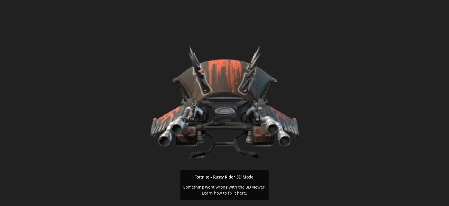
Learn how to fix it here (224, 193)
